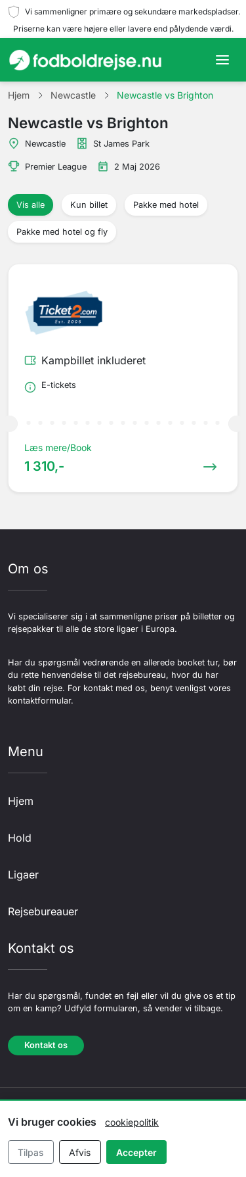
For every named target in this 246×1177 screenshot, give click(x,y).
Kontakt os (46, 1045)
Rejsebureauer (43, 911)
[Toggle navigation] (222, 60)
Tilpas (30, 1152)
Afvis (80, 1152)
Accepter (136, 1152)
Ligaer (23, 874)
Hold (19, 837)
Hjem (20, 800)
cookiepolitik (132, 1122)
